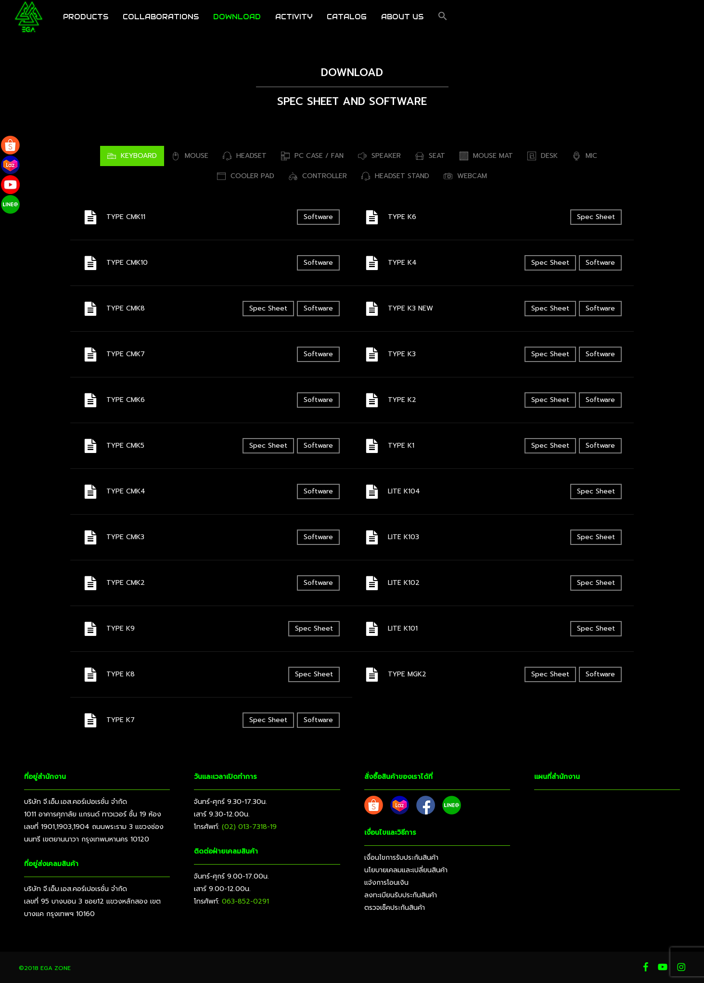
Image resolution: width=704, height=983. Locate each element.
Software (318, 217)
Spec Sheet (268, 308)
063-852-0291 (245, 901)
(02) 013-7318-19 (249, 827)
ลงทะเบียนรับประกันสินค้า (400, 895)
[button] (443, 22)
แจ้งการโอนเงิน (386, 883)
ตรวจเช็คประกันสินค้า (394, 908)
